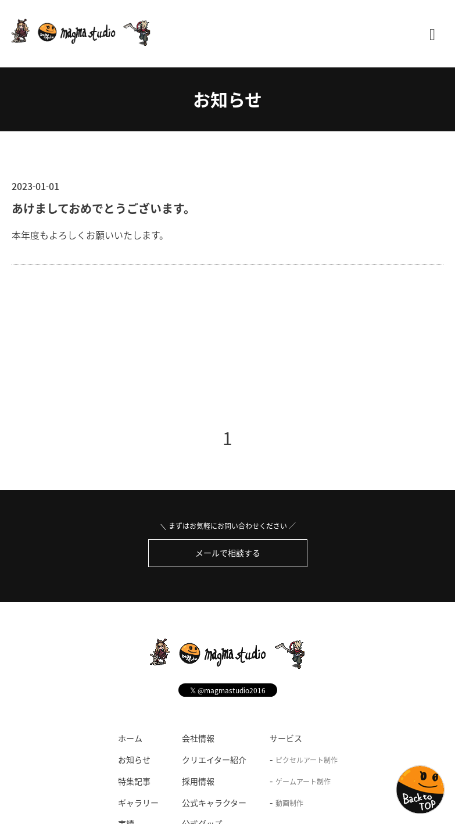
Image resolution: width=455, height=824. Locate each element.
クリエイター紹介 (214, 759)
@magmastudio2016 (228, 690)
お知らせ (227, 99)
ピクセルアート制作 (306, 760)
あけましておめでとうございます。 (103, 208)
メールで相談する (227, 552)
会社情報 (198, 738)
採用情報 (198, 781)
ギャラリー (138, 802)
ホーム (130, 738)
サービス (286, 738)
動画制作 (289, 803)
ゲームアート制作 (303, 781)
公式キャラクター (214, 802)
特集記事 (134, 781)
